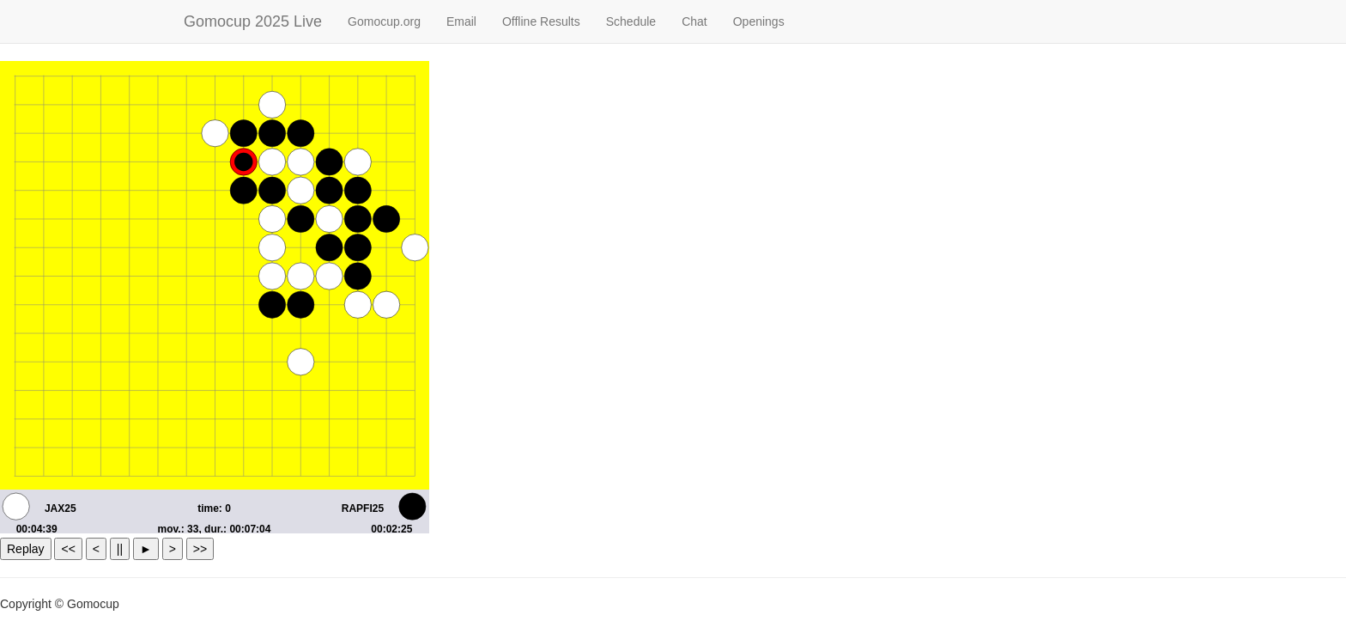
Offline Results (541, 21)
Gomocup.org (384, 21)
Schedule (631, 21)
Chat (694, 21)
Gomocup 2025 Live (253, 21)
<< (68, 549)
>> (200, 549)
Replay (26, 549)
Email (461, 21)
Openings (759, 21)
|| (120, 549)
